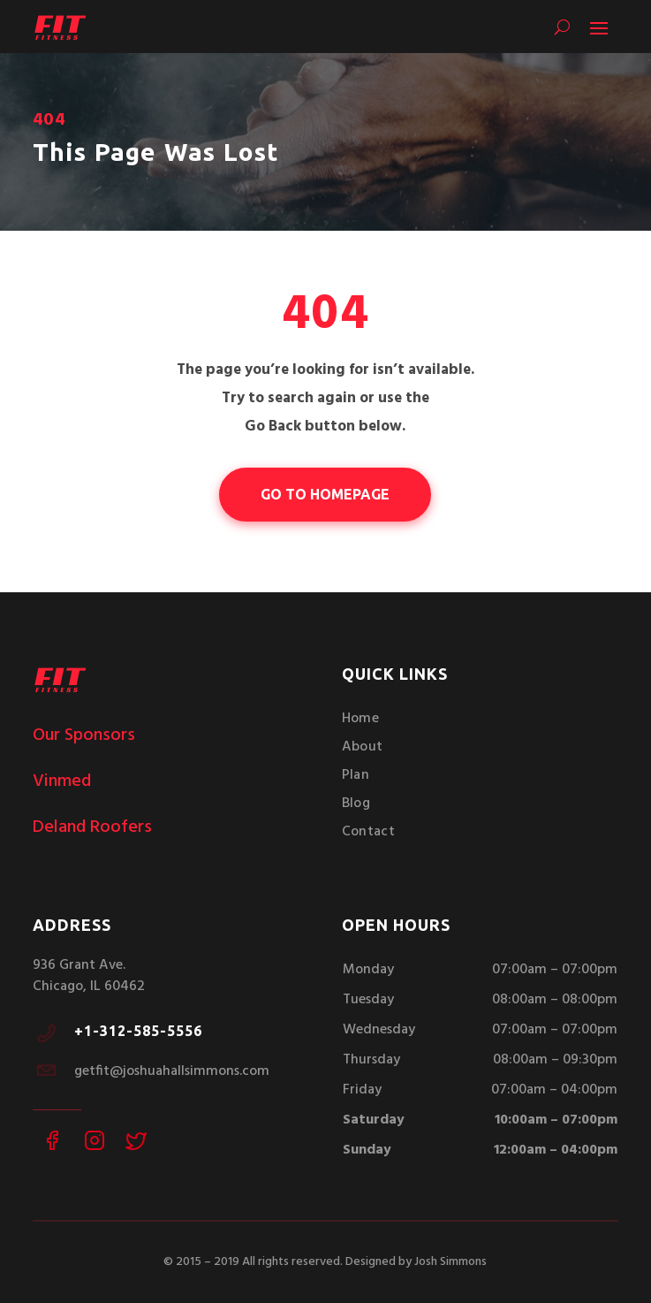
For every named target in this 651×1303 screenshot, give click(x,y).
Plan (355, 775)
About (362, 746)
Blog (356, 803)
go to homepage (325, 494)
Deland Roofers (92, 827)
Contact (368, 831)
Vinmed (62, 781)
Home (360, 718)
